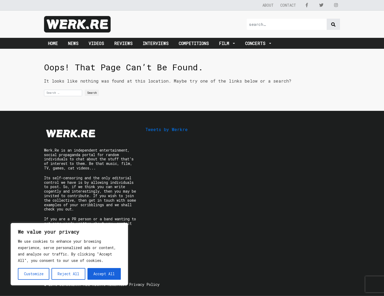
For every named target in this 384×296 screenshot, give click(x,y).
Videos (96, 43)
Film (225, 43)
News (73, 43)
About (268, 5)
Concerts (256, 43)
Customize (33, 273)
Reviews (123, 43)
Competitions (194, 43)
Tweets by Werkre (166, 129)
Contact (288, 5)
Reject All (68, 273)
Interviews (156, 43)
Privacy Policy (144, 284)
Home (53, 43)
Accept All (104, 273)
